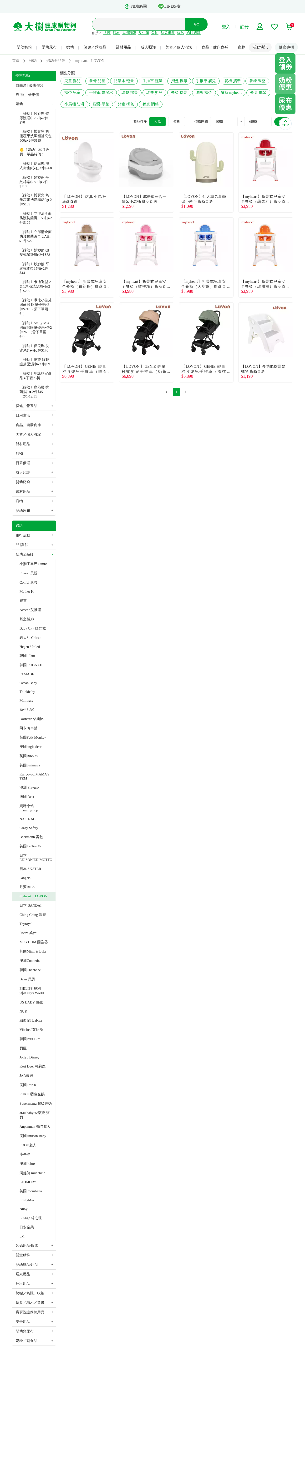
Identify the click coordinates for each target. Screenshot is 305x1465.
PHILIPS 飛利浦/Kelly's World (32, 991)
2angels (25, 878)
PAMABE (27, 674)
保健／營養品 (94, 47)
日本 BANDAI (30, 905)
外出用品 (23, 1284)
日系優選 (23, 463)
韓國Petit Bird (30, 1039)
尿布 (116, 33)
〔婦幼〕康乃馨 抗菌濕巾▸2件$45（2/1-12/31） (34, 391)
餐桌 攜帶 (258, 92)
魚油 (154, 33)
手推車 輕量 (152, 81)
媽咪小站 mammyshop (29, 808)
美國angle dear (30, 747)
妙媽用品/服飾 (27, 1245)
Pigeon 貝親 (28, 573)
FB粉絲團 (135, 6)
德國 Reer (27, 797)
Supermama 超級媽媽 (36, 1103)
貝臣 (23, 1048)
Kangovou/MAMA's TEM (34, 776)
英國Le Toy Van (31, 846)
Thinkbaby (27, 692)
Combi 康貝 (28, 582)
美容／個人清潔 (178, 47)
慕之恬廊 (27, 619)
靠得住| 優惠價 (27, 95)
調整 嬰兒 (154, 92)
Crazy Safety (29, 828)
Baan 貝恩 (27, 979)
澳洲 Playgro (29, 787)
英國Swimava (30, 765)
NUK (23, 1011)
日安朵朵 (27, 1227)
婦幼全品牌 (25, 554)
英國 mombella (31, 1191)
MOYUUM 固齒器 (34, 942)
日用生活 (23, 415)
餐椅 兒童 (97, 81)
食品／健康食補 (215, 47)
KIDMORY (28, 1182)
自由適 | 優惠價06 (29, 85)
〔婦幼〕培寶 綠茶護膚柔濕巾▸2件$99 (35, 362)
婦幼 (70, 47)
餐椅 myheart (231, 92)
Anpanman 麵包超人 (35, 1126)
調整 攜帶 (204, 92)
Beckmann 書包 (31, 837)
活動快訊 (260, 47)
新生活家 (27, 709)
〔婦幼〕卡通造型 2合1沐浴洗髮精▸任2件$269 (35, 286)
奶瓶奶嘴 (193, 33)
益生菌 (143, 33)
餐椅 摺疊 (179, 92)
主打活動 (23, 535)
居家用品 (23, 1274)
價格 (176, 121)
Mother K (27, 591)
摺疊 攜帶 (179, 81)
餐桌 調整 (150, 104)
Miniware (26, 700)
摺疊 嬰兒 (101, 104)
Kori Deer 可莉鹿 (33, 1066)
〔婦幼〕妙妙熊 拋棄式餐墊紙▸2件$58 (35, 252)
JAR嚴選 (26, 1076)
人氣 (157, 121)
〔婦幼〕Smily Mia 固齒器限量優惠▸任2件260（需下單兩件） (36, 329)
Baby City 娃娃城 (33, 628)
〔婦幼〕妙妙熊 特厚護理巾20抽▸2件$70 (34, 118)
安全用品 (23, 1322)
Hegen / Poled (30, 647)
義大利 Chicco (30, 638)
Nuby (23, 1209)
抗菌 (107, 33)
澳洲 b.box (28, 1164)
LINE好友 (169, 6)
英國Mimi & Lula (33, 951)
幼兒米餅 (168, 33)
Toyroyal (26, 924)
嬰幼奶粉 (24, 47)
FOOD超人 (28, 1145)
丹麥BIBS (27, 887)
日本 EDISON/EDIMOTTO (36, 858)
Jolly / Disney (29, 1057)
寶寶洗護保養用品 (30, 1312)
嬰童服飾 (23, 1255)
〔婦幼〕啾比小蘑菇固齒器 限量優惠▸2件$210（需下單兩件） (36, 307)
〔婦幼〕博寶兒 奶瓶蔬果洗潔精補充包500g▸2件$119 (36, 135)
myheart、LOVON (33, 896)
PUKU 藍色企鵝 (32, 1094)
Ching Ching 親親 (33, 915)
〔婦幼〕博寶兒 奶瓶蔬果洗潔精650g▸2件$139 (36, 199)
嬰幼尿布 (49, 47)
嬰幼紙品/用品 (27, 1264)
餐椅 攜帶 (232, 81)
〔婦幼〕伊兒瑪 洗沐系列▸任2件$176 (34, 348)
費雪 (23, 600)
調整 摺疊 (130, 92)
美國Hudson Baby (33, 1136)
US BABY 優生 (31, 1002)
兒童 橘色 (126, 104)
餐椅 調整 (257, 81)
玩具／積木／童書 (30, 1303)
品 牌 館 (22, 545)
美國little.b (28, 1085)
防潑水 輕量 (124, 81)
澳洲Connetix (30, 961)
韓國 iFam (27, 656)
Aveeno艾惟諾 (30, 610)
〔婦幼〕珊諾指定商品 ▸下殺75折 (36, 376)
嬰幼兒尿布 (25, 1331)
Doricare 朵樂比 (32, 719)
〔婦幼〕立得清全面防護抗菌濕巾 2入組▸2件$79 (36, 236)
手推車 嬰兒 (206, 81)
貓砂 (180, 33)
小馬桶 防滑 (74, 104)
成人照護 (148, 47)
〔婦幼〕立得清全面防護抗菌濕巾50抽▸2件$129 (36, 218)
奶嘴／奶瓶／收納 (30, 1293)
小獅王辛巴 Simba (33, 564)
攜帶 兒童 (72, 92)
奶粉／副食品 (26, 1341)
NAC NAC (28, 819)
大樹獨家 (129, 33)
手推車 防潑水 (101, 92)
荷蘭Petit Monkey (33, 737)
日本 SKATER (30, 869)
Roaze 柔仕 (28, 933)
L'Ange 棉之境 (31, 1218)
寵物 (241, 47)
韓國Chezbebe (30, 970)
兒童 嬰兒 (72, 81)
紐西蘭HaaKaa (31, 1020)
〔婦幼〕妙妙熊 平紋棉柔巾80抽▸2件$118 (34, 181)
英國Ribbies (29, 756)
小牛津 (25, 1154)
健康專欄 (286, 47)
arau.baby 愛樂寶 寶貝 (35, 1115)
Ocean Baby (28, 683)
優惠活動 (22, 76)
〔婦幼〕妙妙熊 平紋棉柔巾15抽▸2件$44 (34, 268)
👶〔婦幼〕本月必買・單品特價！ (34, 152)
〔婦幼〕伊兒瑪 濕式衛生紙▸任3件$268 (36, 166)
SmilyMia (27, 1200)
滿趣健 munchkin (33, 1173)
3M (22, 1236)
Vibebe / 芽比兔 (31, 1030)
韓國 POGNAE (31, 665)
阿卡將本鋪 (28, 728)
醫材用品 (123, 47)
